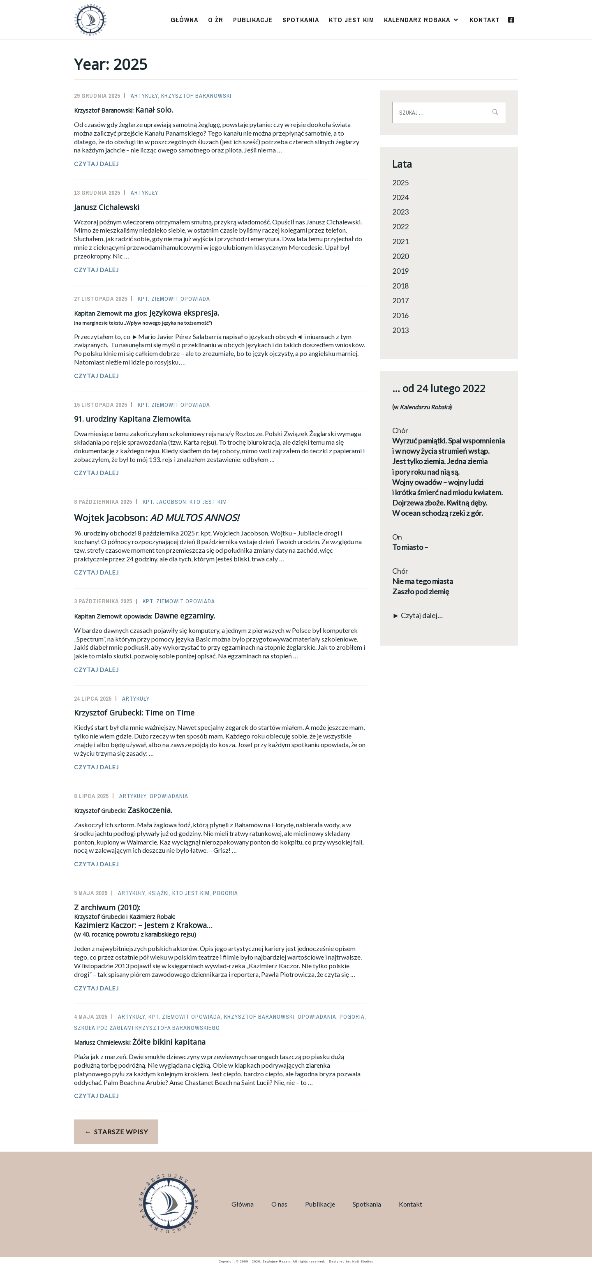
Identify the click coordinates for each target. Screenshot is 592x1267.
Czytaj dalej (114, 164)
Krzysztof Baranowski (196, 95)
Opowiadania (169, 796)
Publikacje (253, 19)
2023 (400, 211)
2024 (400, 197)
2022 (400, 226)
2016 (400, 315)
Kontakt (484, 19)
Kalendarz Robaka (417, 19)
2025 (400, 182)
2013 (400, 330)
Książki (158, 893)
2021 (400, 241)
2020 (400, 256)
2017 (400, 300)
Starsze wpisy (121, 1131)
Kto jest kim (351, 19)
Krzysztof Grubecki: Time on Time (134, 713)
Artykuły (144, 95)
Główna (184, 19)
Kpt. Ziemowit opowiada (174, 298)
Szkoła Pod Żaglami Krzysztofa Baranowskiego (147, 1028)
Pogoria (225, 893)
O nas (279, 1204)
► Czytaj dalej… (417, 615)
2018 (400, 285)
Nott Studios (362, 1261)
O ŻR (215, 19)
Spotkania (300, 19)
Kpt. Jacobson (164, 501)
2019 (400, 270)
